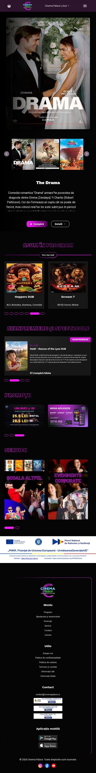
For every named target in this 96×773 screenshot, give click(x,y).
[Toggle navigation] (85, 5)
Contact (48, 630)
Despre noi (48, 653)
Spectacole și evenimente (48, 617)
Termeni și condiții (48, 667)
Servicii (48, 626)
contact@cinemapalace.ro (48, 695)
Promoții (48, 621)
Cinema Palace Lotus (57, 5)
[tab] (6, 313)
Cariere (48, 635)
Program (48, 612)
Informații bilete (48, 676)
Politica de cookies (48, 662)
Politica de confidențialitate (48, 658)
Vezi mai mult (48, 255)
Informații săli (48, 672)
